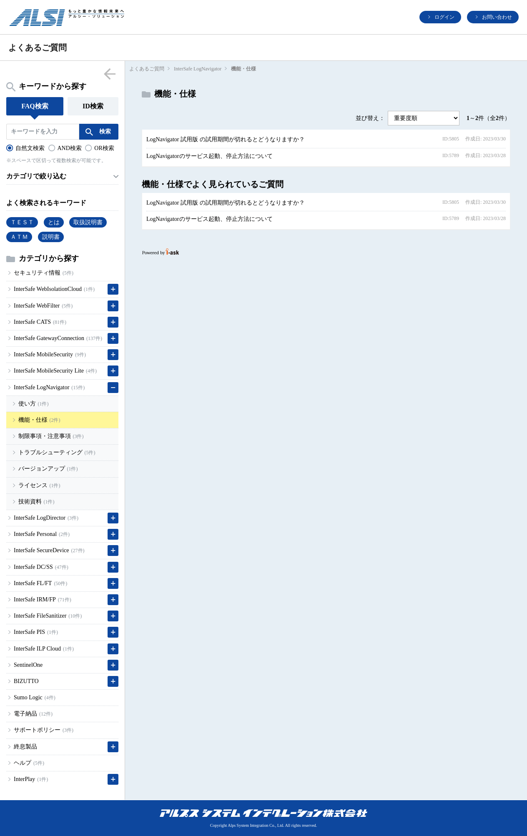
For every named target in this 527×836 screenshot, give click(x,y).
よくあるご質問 (146, 69)
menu (109, 73)
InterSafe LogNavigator (197, 69)
